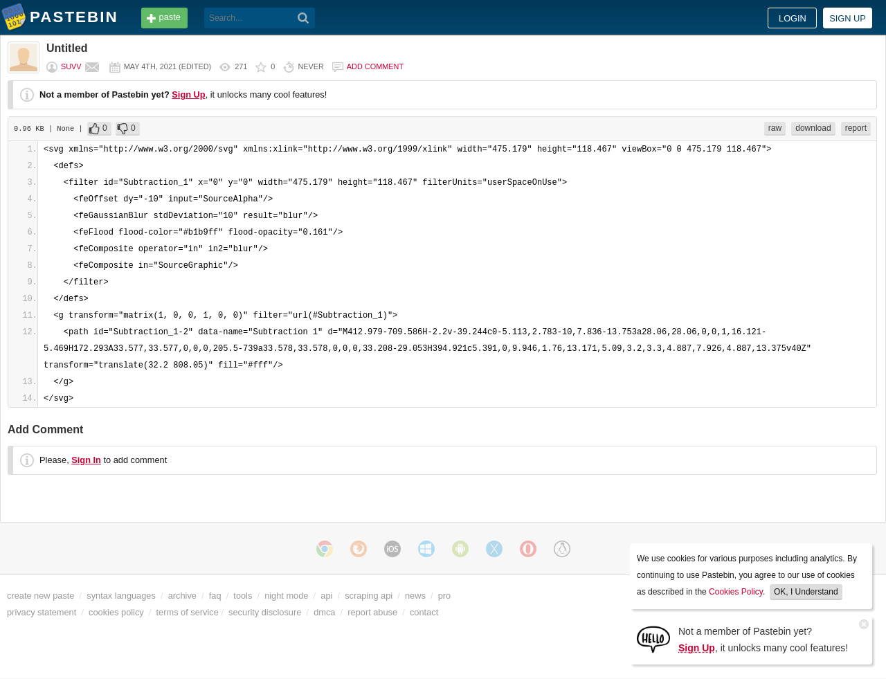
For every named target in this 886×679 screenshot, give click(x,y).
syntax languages (121, 595)
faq (215, 595)
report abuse (372, 612)
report (856, 128)
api (326, 595)
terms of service (187, 612)
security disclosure (264, 612)
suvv (71, 66)
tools (242, 595)
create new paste (40, 595)
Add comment (375, 66)
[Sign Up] (653, 638)
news (415, 595)
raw (774, 128)
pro (444, 595)
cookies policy (116, 612)
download (813, 128)
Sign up (847, 18)
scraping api (368, 595)
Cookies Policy (736, 592)
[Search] (303, 18)
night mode (286, 595)
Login (792, 18)
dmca (324, 612)
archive (182, 595)
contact (424, 612)
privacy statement (41, 612)
